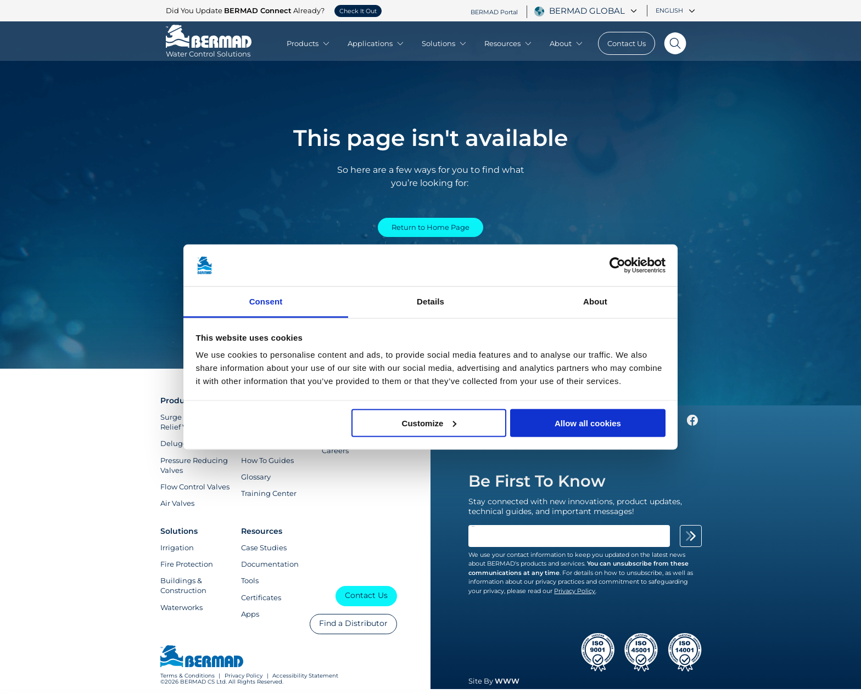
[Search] (675, 43)
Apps (250, 618)
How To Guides (267, 465)
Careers (335, 455)
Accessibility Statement (305, 681)
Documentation (270, 569)
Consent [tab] (266, 301)
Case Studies (264, 552)
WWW (507, 686)
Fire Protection (186, 569)
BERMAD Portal (494, 11)
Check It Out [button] (358, 11)
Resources (508, 43)
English (675, 10)
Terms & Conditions (187, 681)
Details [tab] (430, 301)
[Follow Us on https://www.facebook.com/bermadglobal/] (692, 428)
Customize (429, 422)
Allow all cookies (588, 422)
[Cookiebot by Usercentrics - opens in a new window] (617, 265)
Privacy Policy (243, 681)
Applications (376, 43)
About (567, 43)
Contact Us (626, 43)
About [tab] (595, 301)
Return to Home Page (430, 229)
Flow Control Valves (195, 491)
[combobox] (594, 11)
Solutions (444, 43)
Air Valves (177, 508)
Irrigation (177, 552)
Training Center (269, 498)
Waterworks (181, 612)
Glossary (256, 481)
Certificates (261, 602)
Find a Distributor (353, 628)
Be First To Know (537, 485)
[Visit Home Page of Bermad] (208, 49)
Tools (250, 585)
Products (309, 43)
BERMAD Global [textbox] (587, 11)
